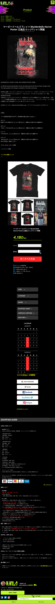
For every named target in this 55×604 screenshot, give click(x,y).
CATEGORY (8, 19)
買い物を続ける (19, 273)
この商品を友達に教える (21, 269)
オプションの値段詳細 (20, 265)
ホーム (2, 16)
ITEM (7, 17)
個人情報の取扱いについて (46, 565)
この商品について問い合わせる (22, 271)
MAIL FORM (12, 592)
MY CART (38, 596)
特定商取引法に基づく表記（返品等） (24, 267)
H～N (23, 21)
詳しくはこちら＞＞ (48, 484)
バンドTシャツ (16, 19)
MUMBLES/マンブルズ (22, 409)
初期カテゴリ (9, 16)
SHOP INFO (21, 317)
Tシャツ (12, 17)
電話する (14, 602)
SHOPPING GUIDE (24, 308)
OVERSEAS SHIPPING (25, 313)
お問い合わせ (41, 602)
